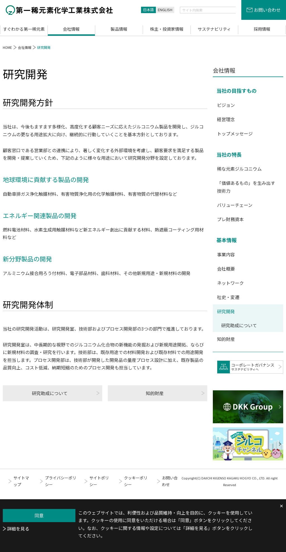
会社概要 (226, 268)
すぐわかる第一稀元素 (24, 29)
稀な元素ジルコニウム (239, 168)
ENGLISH (165, 9)
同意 (39, 515)
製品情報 (119, 29)
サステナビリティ (214, 29)
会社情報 (71, 29)
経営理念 (226, 119)
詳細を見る (18, 528)
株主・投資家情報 (166, 29)
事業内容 (226, 254)
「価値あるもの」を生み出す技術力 (246, 187)
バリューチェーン (234, 205)
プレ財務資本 (230, 219)
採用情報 (262, 29)
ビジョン (226, 105)
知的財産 (155, 393)
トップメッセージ (235, 133)
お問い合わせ (267, 9)
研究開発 (226, 311)
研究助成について (50, 393)
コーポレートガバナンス (256, 366)
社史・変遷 (228, 297)
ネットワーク (230, 282)
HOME (7, 47)
